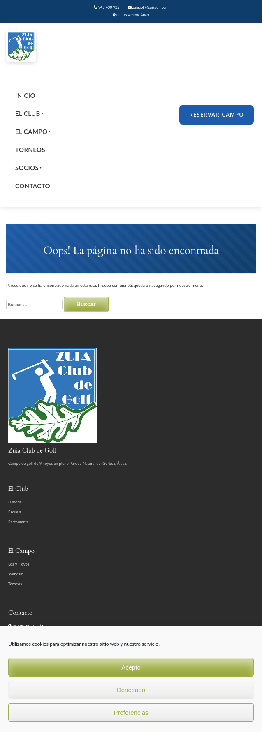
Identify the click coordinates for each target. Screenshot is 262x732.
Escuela (14, 512)
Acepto (131, 667)
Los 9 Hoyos (18, 564)
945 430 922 (107, 7)
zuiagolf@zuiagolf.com (148, 7)
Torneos (30, 149)
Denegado (131, 689)
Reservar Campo (216, 114)
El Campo (33, 131)
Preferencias (131, 712)
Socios (28, 167)
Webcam (15, 574)
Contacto (32, 185)
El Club (29, 113)
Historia (15, 502)
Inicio (25, 95)
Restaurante (18, 522)
